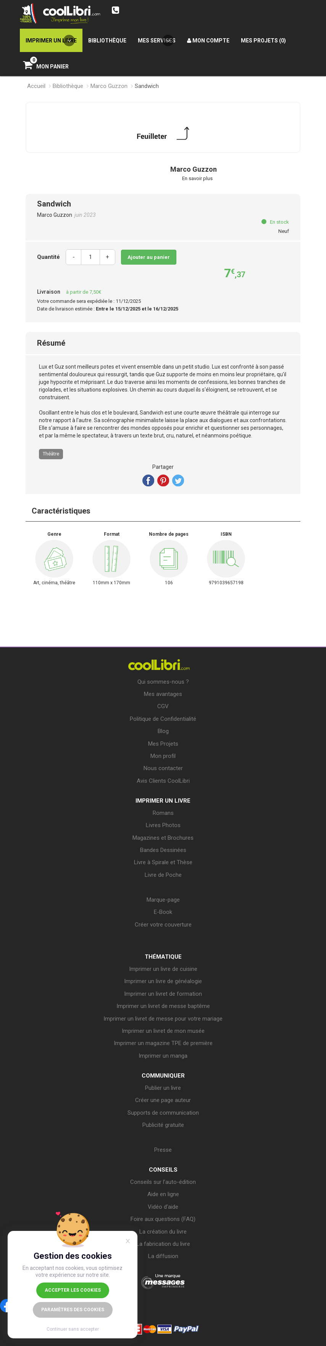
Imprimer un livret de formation (163, 993)
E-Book (163, 912)
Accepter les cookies (73, 1290)
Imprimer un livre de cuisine (163, 969)
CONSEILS (163, 1169)
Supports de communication (163, 1112)
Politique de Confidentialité (163, 718)
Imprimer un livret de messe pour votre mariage (163, 1018)
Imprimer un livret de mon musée (163, 1030)
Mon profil (163, 756)
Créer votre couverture (163, 924)
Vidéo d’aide (163, 1206)
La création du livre (163, 1231)
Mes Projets (163, 743)
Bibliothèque (68, 86)
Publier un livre (163, 1087)
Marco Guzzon (108, 86)
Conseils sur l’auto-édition (163, 1182)
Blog (163, 731)
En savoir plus (197, 178)
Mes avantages (163, 694)
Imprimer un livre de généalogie (163, 981)
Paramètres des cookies (72, 1309)
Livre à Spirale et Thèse (163, 862)
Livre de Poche (163, 874)
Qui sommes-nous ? (163, 681)
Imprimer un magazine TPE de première (163, 1043)
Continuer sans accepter (73, 1329)
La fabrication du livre (163, 1243)
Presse (163, 1149)
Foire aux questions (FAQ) (163, 1219)
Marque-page (163, 899)
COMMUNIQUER (163, 1075)
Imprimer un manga (163, 1055)
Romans (163, 813)
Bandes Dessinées (163, 850)
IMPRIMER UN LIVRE (163, 800)
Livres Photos (163, 825)
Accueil (36, 86)
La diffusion (163, 1256)
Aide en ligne (163, 1194)
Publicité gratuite (163, 1125)
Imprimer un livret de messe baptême (163, 1006)
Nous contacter (163, 768)
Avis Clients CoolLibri (163, 780)
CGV (163, 706)
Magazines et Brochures (163, 837)
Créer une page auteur (163, 1100)
